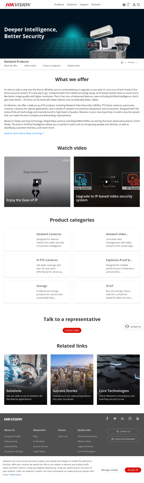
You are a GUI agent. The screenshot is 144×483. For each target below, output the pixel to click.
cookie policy (15, 474)
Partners (96, 4)
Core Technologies (86, 451)
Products (59, 4)
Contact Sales (72, 330)
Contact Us (123, 431)
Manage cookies (109, 470)
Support (84, 4)
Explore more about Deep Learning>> (24, 133)
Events (62, 430)
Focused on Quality (13, 451)
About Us (9, 430)
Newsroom (39, 430)
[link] (10, 66)
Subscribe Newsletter (123, 439)
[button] (137, 62)
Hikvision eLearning (87, 436)
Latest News (39, 451)
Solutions (72, 4)
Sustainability (10, 446)
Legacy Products (85, 446)
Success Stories (40, 446)
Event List (62, 436)
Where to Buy (84, 441)
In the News (39, 441)
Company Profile (12, 436)
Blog (35, 436)
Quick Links (84, 430)
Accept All (133, 469)
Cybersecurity (11, 441)
